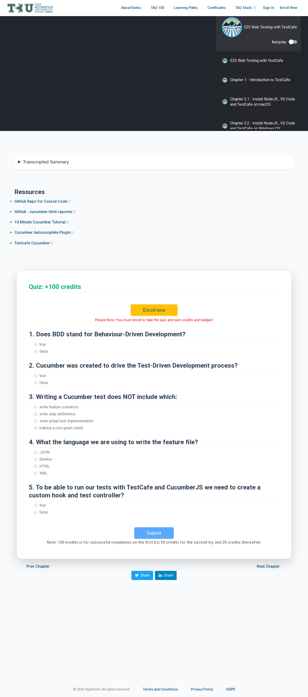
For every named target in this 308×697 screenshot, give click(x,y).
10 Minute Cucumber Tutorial (41, 222)
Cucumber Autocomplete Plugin (44, 232)
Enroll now (154, 310)
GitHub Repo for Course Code (42, 201)
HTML (44, 466)
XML (43, 473)
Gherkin (45, 459)
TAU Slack (245, 8)
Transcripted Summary (46, 162)
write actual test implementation (66, 421)
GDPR (230, 689)
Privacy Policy (202, 689)
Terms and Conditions (160, 689)
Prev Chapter (37, 566)
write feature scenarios (58, 407)
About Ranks (131, 8)
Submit (154, 533)
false (43, 351)
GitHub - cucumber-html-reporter (45, 211)
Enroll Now (288, 8)
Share (142, 575)
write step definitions (57, 414)
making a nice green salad (61, 428)
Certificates (216, 8)
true (42, 344)
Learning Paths (186, 8)
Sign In (268, 8)
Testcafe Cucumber (33, 243)
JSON (44, 452)
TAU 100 (157, 8)
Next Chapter (268, 566)
